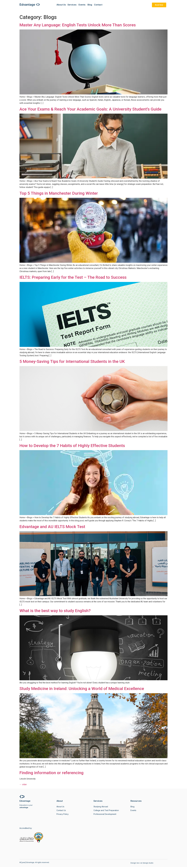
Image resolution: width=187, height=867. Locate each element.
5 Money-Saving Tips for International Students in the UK (72, 361)
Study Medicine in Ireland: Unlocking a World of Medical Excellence (81, 688)
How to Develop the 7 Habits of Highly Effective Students (72, 445)
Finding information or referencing (51, 772)
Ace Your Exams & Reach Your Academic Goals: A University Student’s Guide (90, 109)
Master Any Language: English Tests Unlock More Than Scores (77, 24)
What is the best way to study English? (55, 610)
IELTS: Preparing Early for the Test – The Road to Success (72, 277)
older (23, 784)
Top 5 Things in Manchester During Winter (58, 193)
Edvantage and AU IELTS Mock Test (52, 526)
